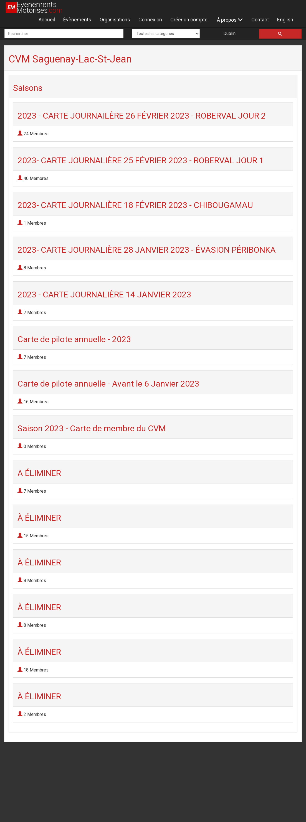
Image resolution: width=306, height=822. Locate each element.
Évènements (77, 19)
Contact (260, 19)
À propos (230, 20)
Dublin (229, 33)
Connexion (150, 19)
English (285, 19)
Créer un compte (189, 19)
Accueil (47, 19)
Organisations (115, 19)
